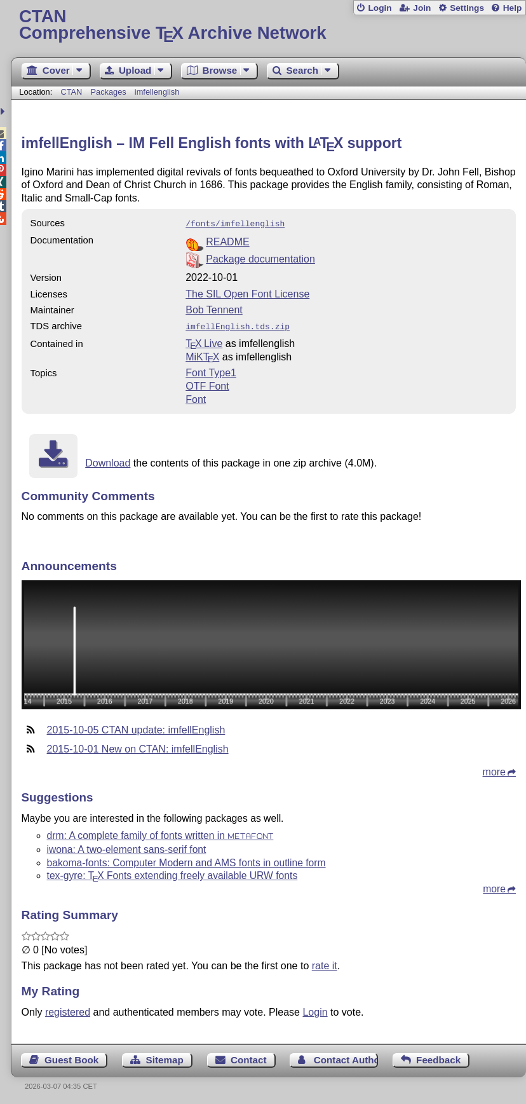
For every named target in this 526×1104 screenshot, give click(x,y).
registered (67, 1009)
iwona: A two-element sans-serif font (126, 847)
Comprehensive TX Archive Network (268, 25)
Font (195, 397)
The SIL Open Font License (247, 292)
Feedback (438, 1057)
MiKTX (202, 354)
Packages (109, 92)
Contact (249, 1057)
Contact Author (346, 1057)
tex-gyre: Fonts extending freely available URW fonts (172, 873)
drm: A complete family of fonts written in (160, 833)
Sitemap (165, 1057)
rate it (324, 963)
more (494, 769)
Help (512, 8)
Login (379, 8)
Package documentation (260, 257)
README (227, 240)
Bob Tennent (214, 308)
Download (107, 460)
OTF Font (207, 383)
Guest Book (71, 1057)
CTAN (71, 92)
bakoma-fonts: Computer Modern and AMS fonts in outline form (186, 860)
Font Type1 (210, 370)
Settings (467, 8)
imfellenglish (157, 92)
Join (422, 8)
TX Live (203, 341)
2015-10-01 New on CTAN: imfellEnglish (138, 746)
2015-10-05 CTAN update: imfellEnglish (136, 727)
